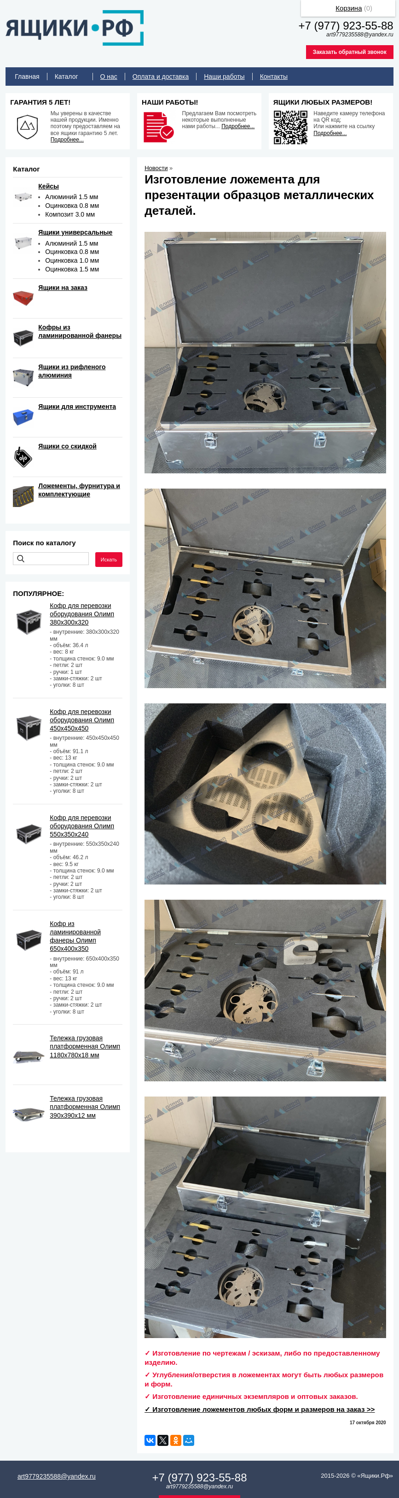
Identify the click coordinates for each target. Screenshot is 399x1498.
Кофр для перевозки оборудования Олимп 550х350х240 (82, 826)
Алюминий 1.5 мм (71, 197)
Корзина (348, 8)
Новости (156, 168)
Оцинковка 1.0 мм (72, 260)
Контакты (274, 76)
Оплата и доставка (161, 76)
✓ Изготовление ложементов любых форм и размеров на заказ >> (260, 1409)
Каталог (66, 76)
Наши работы (224, 76)
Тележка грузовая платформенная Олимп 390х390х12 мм (85, 1107)
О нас (108, 76)
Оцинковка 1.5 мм (72, 269)
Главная (27, 76)
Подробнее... (67, 139)
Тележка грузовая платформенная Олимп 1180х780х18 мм (85, 1046)
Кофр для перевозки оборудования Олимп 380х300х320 (82, 614)
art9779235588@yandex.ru (56, 1476)
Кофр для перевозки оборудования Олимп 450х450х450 (82, 720)
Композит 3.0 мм (70, 214)
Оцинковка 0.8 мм (72, 205)
